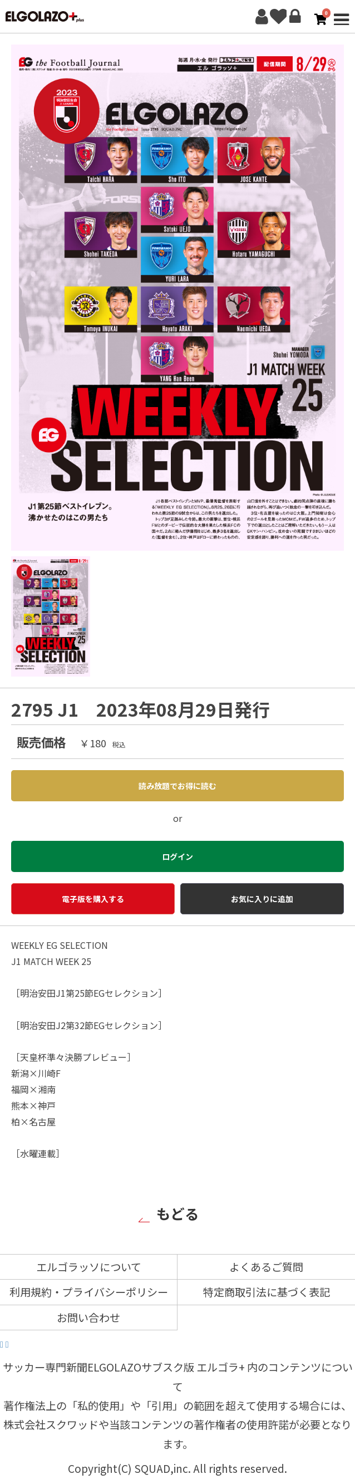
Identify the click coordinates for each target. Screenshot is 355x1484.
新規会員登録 (261, 16)
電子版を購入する (93, 898)
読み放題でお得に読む (177, 785)
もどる (177, 1213)
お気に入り (278, 16)
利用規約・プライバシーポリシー (88, 1292)
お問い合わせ (88, 1317)
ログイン (295, 16)
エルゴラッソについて (88, 1267)
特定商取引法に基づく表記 (266, 1292)
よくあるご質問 (266, 1267)
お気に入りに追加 (262, 898)
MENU (341, 16)
